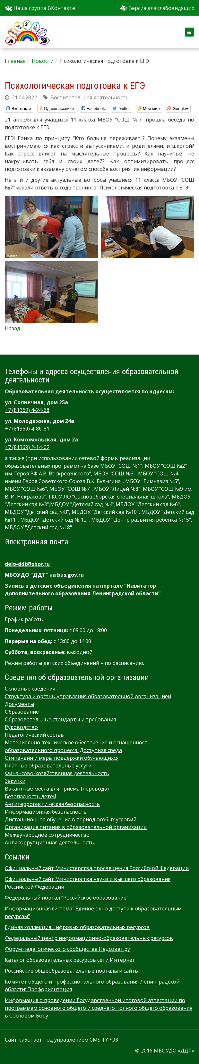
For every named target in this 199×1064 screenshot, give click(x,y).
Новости (43, 60)
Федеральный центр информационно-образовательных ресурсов (89, 938)
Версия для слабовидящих (157, 8)
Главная (15, 60)
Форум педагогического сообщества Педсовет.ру (67, 948)
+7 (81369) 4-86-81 (27, 428)
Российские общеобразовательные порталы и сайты (72, 970)
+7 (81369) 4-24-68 (27, 410)
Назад (12, 328)
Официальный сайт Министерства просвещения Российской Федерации (97, 868)
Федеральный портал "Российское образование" (66, 897)
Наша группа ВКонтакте (40, 8)
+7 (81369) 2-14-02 (27, 447)
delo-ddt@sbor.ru (27, 563)
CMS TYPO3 (104, 1039)
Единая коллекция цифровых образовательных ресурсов (77, 927)
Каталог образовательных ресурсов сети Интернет (70, 959)
